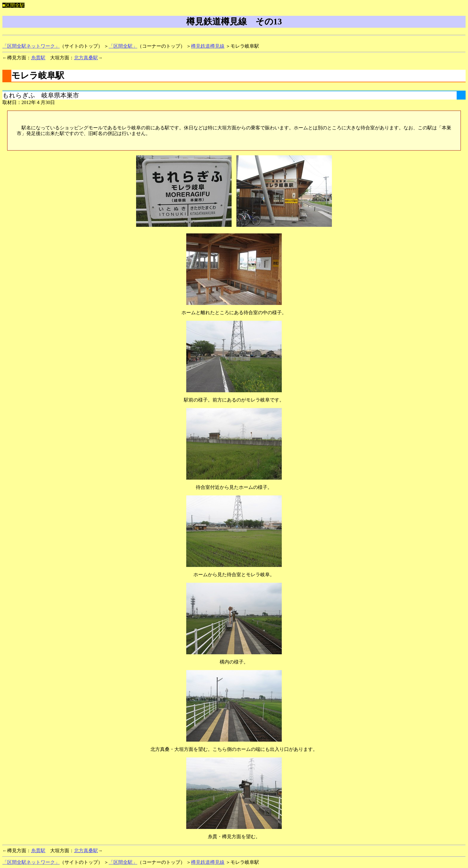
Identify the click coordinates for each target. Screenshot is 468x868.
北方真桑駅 (86, 57)
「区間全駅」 (123, 46)
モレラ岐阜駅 (37, 75)
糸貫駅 (38, 57)
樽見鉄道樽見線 (207, 46)
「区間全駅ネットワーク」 (31, 46)
